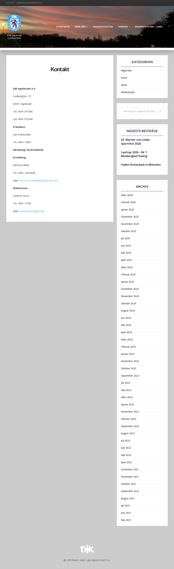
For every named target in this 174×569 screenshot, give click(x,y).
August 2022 (128, 433)
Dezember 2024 (130, 288)
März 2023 (127, 397)
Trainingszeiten (103, 27)
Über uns (80, 27)
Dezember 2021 (130, 469)
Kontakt (10, 3)
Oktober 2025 (128, 231)
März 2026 (127, 195)
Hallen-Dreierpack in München (141, 164)
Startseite (63, 27)
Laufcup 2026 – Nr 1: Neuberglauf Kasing (134, 154)
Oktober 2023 (128, 368)
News (124, 84)
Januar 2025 (127, 281)
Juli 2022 (125, 440)
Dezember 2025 (130, 216)
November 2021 (130, 476)
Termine (123, 27)
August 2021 (128, 498)
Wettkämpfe (128, 92)
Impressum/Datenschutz (29, 3)
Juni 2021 (126, 512)
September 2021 (130, 491)
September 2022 (130, 426)
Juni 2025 (126, 245)
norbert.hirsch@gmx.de (31, 211)
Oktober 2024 (128, 303)
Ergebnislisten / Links (149, 27)
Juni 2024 (126, 317)
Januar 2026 (127, 209)
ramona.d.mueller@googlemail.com (38, 180)
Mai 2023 (126, 390)
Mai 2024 (126, 325)
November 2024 (130, 296)
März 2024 (127, 339)
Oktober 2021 (128, 483)
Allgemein (126, 70)
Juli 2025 (125, 238)
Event (124, 77)
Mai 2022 (126, 455)
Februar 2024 (128, 346)
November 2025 (130, 223)
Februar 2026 (128, 202)
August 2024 (128, 310)
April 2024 (126, 332)
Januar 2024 (127, 354)
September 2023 (130, 375)
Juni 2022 (126, 447)
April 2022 (126, 462)
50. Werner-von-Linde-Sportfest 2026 (136, 141)
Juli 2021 (125, 505)
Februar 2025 (128, 274)
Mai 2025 (126, 252)
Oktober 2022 (128, 418)
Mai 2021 (126, 520)
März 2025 (127, 267)
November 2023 (130, 361)
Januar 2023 (127, 404)
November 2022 (130, 411)
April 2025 (126, 260)
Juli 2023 (125, 382)
